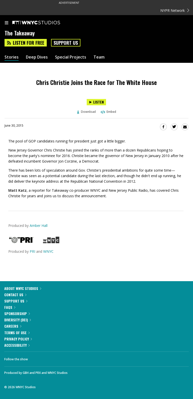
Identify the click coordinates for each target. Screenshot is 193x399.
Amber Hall (38, 225)
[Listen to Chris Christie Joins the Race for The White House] (96, 102)
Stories (12, 57)
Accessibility (17, 345)
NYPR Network (174, 10)
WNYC (48, 251)
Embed (108, 112)
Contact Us (15, 294)
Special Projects (70, 57)
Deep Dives (37, 57)
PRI (32, 251)
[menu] (6, 23)
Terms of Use (17, 332)
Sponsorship (17, 313)
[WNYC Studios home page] (42, 23)
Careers (12, 326)
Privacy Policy (18, 338)
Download (86, 112)
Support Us (66, 42)
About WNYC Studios (22, 288)
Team (99, 57)
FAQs (9, 307)
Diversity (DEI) (17, 319)
